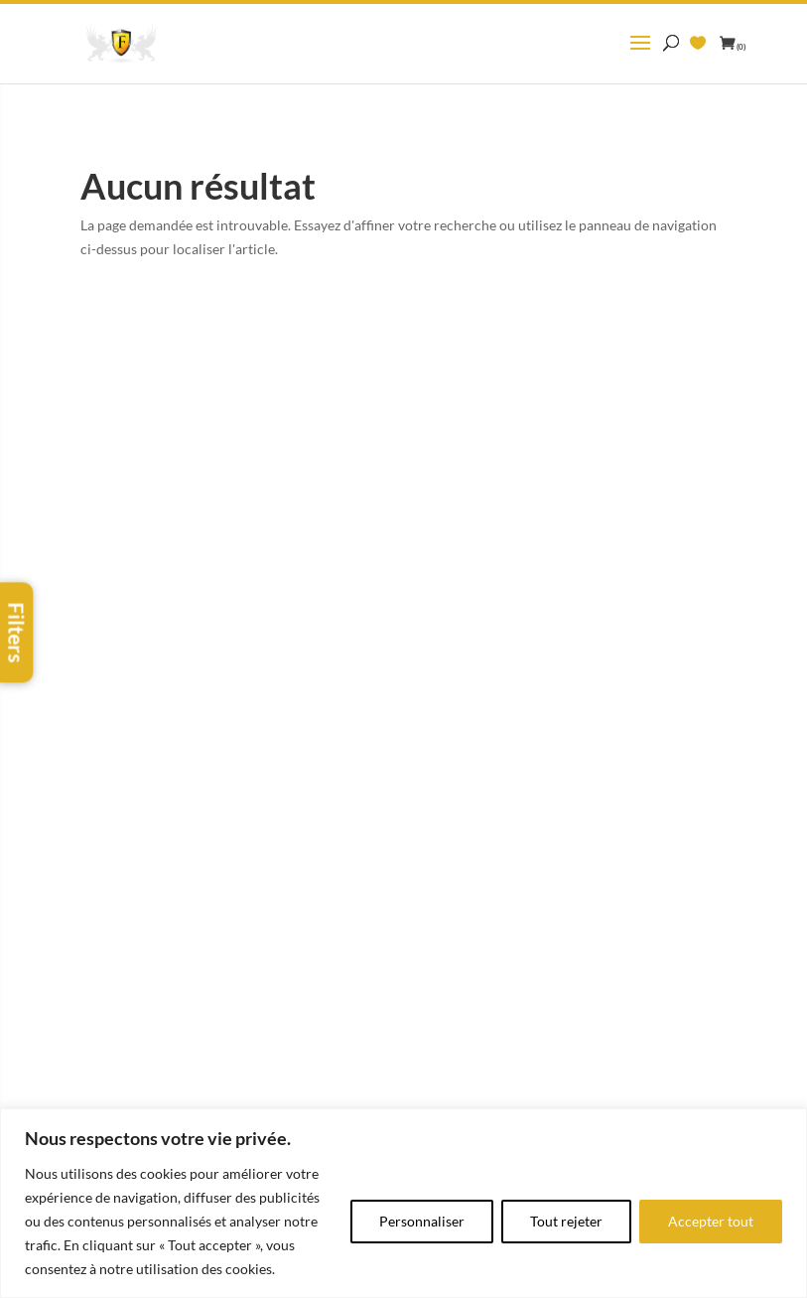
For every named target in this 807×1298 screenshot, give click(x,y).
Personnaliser (422, 1221)
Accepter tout (710, 1221)
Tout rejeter (566, 1221)
